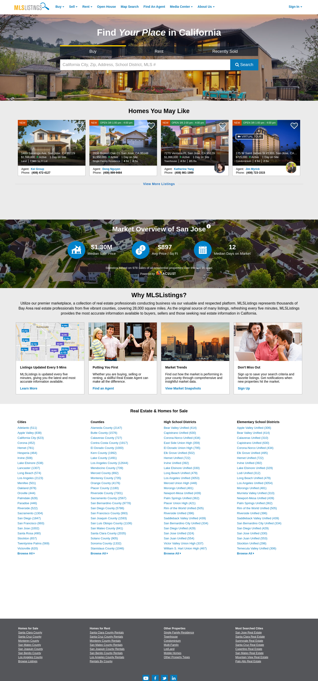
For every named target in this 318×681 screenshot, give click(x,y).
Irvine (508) (25, 458)
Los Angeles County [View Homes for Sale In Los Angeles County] (30, 657)
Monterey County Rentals (105, 640)
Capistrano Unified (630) (180, 433)
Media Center (180, 6)
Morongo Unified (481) (178, 488)
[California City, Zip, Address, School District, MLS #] (145, 64)
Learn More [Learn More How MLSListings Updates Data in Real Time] (28, 388)
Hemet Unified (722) (177, 458)
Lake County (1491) (104, 458)
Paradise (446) (27, 503)
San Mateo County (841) (107, 528)
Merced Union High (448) (180, 483)
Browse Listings (27, 661)
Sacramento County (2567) (108, 498)
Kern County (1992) (104, 453)
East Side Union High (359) (182, 443)
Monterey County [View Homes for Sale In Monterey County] (28, 640)
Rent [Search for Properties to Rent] (159, 51)
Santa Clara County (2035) (108, 533)
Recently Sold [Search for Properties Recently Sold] (225, 51)
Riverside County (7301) (107, 493)
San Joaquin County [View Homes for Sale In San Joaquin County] (30, 649)
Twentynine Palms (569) (33, 543)
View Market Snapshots (183, 388)
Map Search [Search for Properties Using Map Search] (130, 6)
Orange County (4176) (105, 483)
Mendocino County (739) (107, 468)
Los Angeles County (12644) (109, 463)
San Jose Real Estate (248, 632)
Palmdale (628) (28, 498)
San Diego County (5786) (107, 508)
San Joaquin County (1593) (109, 518)
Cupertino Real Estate (248, 649)
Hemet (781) (26, 448)
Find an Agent (103, 388)
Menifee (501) (27, 483)
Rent (85, 6)
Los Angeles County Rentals (107, 657)
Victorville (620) (28, 548)
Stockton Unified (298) (252, 543)
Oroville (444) (26, 493)
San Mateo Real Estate (249, 653)
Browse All (26, 553)
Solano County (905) (104, 538)
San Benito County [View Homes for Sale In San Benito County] (29, 653)
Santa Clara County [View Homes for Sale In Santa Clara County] (30, 632)
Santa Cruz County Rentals (106, 636)
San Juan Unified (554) (179, 538)
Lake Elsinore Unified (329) (255, 468)
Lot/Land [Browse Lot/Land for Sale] (169, 649)
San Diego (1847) (29, 518)
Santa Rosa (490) (29, 533)
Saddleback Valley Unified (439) (185, 518)
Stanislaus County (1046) (107, 548)
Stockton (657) (27, 538)
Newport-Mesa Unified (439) (182, 493)
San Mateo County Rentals (106, 645)
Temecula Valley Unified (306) (256, 548)
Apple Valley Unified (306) (254, 427)
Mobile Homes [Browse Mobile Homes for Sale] (173, 653)
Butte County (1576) (104, 433)
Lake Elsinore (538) (30, 463)
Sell (72, 6)
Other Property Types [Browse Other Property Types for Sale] (177, 657)
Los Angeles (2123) (30, 478)
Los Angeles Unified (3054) (255, 483)
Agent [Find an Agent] (154, 6)
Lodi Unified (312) (249, 473)
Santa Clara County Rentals (107, 632)
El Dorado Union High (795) (182, 448)
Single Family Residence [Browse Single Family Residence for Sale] (179, 632)
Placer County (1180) (105, 488)
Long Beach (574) (29, 473)
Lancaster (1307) (29, 468)
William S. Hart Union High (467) (185, 548)
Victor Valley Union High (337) (183, 543)
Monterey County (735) (106, 478)
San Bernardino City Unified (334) (186, 523)
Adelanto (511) (27, 427)
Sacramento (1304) (30, 513)
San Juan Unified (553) (252, 538)
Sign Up (244, 388)
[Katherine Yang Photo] (219, 166)
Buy (58, 6)
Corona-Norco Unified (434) (182, 438)
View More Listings (159, 184)
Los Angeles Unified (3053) (182, 478)
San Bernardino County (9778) (111, 503)
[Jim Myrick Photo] (291, 166)
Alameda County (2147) (106, 427)
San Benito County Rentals (106, 653)
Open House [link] (106, 6)
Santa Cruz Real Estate (249, 645)
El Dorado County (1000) (107, 448)
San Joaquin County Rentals (107, 649)
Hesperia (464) (27, 453)
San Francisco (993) (31, 523)
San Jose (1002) (28, 528)
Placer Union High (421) (180, 503)
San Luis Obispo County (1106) (111, 523)
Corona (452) (26, 443)
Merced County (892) (105, 473)
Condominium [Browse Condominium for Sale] (172, 640)
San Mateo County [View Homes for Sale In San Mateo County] (29, 645)
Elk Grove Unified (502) (179, 453)
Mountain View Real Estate (251, 657)
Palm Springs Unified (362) (181, 498)
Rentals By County (101, 661)
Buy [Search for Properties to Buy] (92, 51)
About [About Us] (205, 6)
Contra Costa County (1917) (109, 443)
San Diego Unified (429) (180, 528)
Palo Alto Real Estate (248, 661)
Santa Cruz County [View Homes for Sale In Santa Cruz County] (29, 636)
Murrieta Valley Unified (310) (256, 493)
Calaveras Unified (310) (252, 438)
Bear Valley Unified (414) (180, 427)
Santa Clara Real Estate (250, 636)
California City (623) (31, 438)
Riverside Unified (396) (179, 513)
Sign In (294, 6)
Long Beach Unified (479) (181, 473)
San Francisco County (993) (109, 513)
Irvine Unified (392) (176, 463)
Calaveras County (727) (106, 438)
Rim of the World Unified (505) (184, 508)
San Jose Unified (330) (252, 533)
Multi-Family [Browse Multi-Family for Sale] (171, 645)
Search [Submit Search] (244, 64)
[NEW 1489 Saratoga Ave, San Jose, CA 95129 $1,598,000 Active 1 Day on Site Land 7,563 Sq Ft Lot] (52, 143)
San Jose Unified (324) (179, 533)
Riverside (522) (28, 508)
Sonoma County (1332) (106, 543)
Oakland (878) (27, 488)
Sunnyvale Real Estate (249, 640)
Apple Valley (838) (30, 433)
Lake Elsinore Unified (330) (182, 468)
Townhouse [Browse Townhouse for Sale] (171, 636)
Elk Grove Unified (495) (252, 453)
